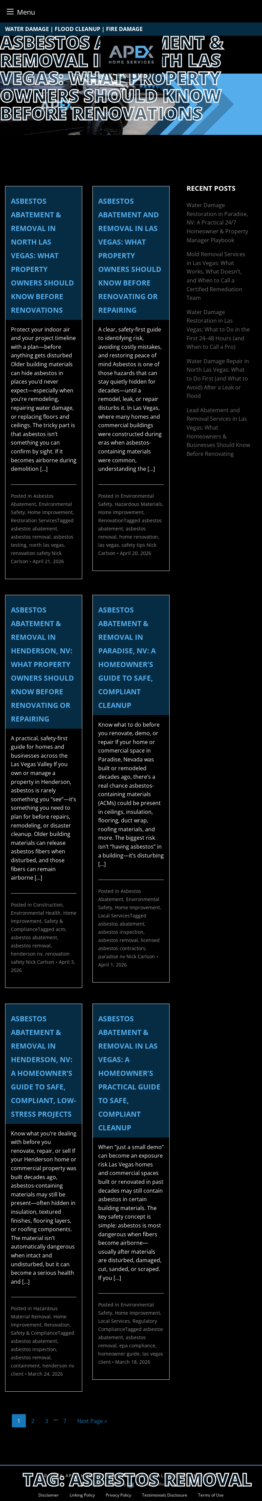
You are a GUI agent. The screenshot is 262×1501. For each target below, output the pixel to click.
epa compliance (137, 1345)
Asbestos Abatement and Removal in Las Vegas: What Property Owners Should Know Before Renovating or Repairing (129, 255)
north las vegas (46, 545)
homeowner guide (119, 1353)
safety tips (133, 545)
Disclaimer (48, 1495)
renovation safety (30, 553)
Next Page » (92, 1421)
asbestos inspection (120, 932)
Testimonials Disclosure (164, 1495)
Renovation (111, 520)
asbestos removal (31, 536)
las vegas (108, 545)
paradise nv (111, 956)
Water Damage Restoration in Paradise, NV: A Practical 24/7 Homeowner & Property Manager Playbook (217, 222)
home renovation (138, 536)
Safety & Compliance (34, 1333)
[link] (43, 399)
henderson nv (26, 953)
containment (25, 1365)
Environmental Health (35, 913)
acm (60, 929)
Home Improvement (50, 512)
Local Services (114, 915)
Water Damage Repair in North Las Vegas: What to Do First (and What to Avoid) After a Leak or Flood (218, 378)
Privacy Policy (118, 1495)
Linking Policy (82, 1495)
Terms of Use (211, 1495)
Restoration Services (34, 520)
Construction (48, 904)
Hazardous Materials (138, 504)
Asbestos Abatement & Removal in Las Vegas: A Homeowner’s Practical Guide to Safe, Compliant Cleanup (129, 1073)
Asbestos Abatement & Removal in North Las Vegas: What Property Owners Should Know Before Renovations (42, 255)
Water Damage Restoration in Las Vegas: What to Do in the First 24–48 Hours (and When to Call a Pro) (218, 329)
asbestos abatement (34, 528)
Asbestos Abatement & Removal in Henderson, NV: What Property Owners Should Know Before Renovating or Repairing (42, 664)
